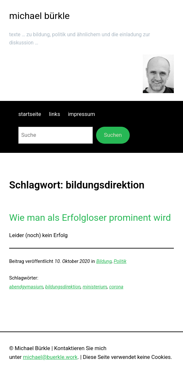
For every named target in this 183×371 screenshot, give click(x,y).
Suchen (113, 135)
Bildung (104, 261)
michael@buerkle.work (50, 357)
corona (116, 287)
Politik (120, 261)
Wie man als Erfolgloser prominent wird (90, 217)
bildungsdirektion (63, 287)
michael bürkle (39, 15)
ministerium (95, 287)
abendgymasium (26, 287)
